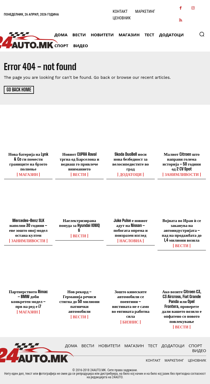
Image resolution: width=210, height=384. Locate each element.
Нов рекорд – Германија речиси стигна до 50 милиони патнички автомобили (79, 301)
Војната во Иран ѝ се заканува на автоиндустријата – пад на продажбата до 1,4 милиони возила (181, 229)
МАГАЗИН (28, 174)
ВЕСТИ (79, 174)
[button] (201, 34)
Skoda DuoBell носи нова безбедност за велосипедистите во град (130, 161)
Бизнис (130, 316)
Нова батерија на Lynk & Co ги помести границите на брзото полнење (28, 161)
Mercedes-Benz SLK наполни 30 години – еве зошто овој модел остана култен (28, 227)
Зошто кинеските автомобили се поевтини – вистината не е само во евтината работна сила (130, 301)
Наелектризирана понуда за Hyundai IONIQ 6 (79, 224)
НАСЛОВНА (130, 240)
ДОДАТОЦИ (130, 174)
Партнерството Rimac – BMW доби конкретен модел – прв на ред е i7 (28, 298)
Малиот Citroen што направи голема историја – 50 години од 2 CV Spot (182, 161)
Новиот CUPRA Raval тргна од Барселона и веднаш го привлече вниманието (79, 161)
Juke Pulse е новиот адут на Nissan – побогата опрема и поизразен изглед (131, 227)
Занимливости (182, 174)
